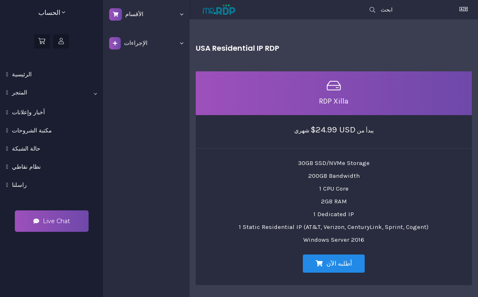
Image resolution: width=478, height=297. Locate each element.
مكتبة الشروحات (31, 130)
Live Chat (51, 221)
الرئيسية (21, 74)
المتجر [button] (53, 93)
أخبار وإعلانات (27, 112)
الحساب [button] (51, 12)
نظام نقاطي (25, 166)
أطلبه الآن (334, 263)
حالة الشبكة (25, 148)
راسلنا (18, 185)
